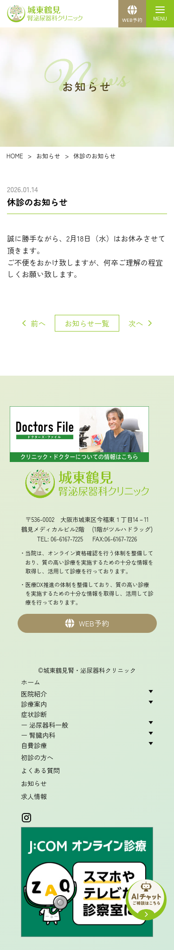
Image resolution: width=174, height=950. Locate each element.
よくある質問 (40, 770)
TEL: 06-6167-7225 (60, 538)
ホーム (30, 682)
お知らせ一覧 (86, 323)
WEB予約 (87, 623)
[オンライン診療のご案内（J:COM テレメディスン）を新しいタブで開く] (87, 884)
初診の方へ (37, 757)
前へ (38, 323)
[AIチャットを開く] (146, 897)
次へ (136, 323)
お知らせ (34, 783)
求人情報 (34, 796)
